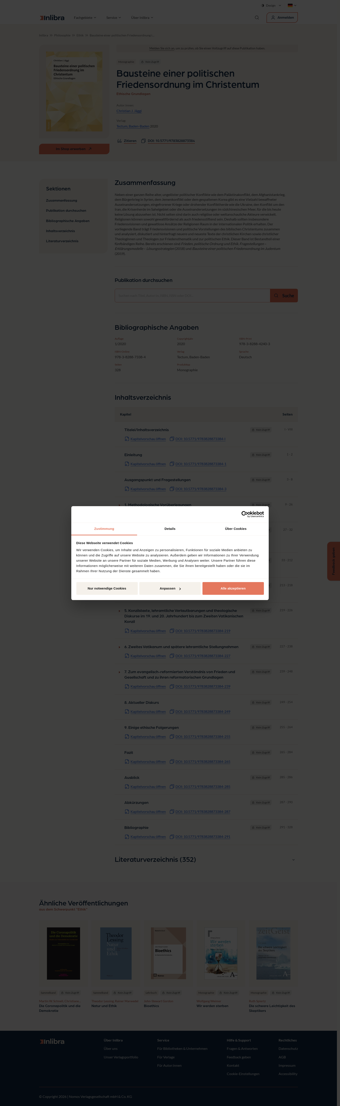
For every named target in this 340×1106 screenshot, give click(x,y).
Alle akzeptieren (232, 588)
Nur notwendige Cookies (107, 588)
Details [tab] (170, 529)
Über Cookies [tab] (236, 529)
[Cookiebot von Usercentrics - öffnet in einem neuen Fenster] (244, 514)
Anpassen (170, 588)
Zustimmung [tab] (104, 529)
